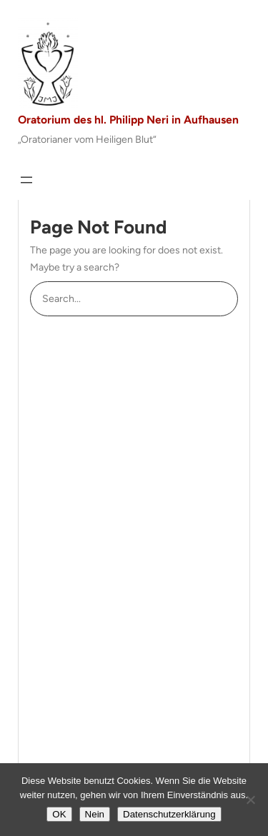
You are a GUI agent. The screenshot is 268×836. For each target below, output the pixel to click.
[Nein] (250, 799)
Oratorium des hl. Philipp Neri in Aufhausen (128, 119)
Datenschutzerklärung (169, 814)
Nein (94, 814)
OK (59, 814)
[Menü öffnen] (26, 179)
